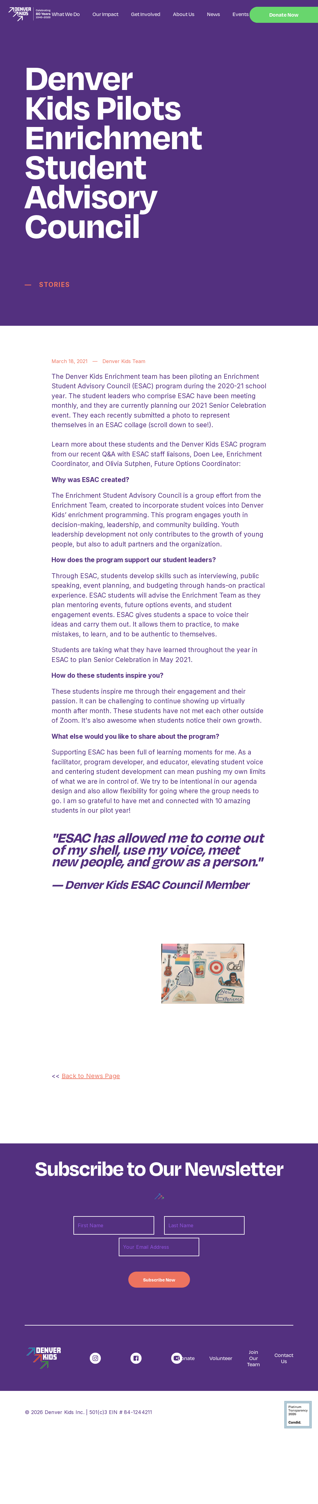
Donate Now (283, 14)
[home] (25, 14)
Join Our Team (253, 1358)
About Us (183, 14)
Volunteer (220, 1358)
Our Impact (105, 14)
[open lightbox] (202, 974)
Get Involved (145, 14)
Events (241, 14)
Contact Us (284, 1358)
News (213, 14)
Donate (186, 1358)
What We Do (66, 14)
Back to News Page (91, 1076)
